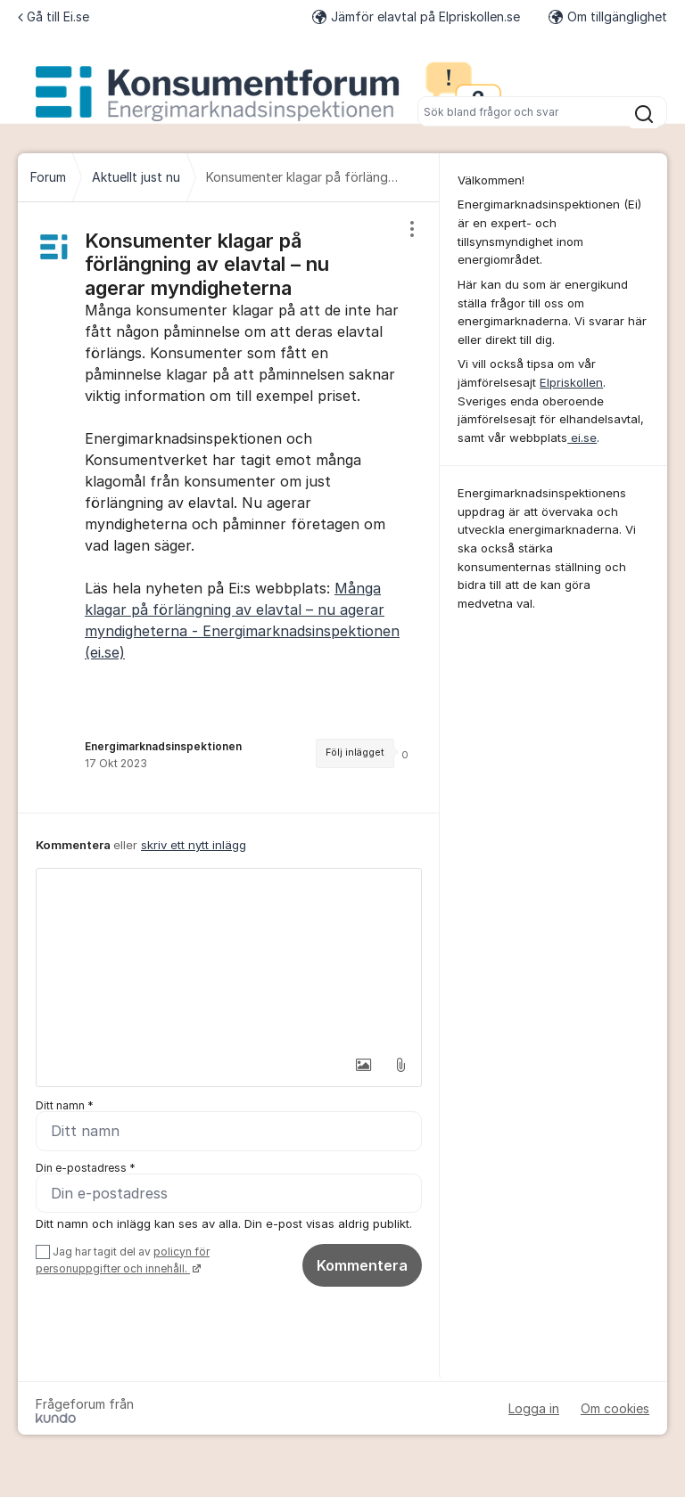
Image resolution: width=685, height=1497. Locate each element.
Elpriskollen (571, 382)
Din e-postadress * (86, 1167)
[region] (229, 507)
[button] (363, 1065)
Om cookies (615, 1408)
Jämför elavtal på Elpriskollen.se (416, 16)
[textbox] (229, 958)
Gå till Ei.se (53, 16)
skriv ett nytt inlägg (193, 845)
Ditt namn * (65, 1105)
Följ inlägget (355, 752)
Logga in (533, 1408)
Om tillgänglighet (608, 16)
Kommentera (362, 1265)
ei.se (582, 437)
